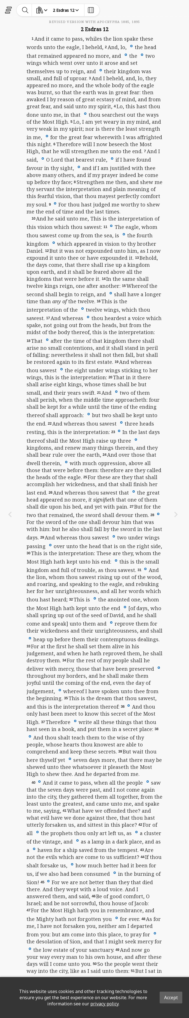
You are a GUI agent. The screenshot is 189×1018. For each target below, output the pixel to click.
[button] (131, 45)
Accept (171, 997)
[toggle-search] (25, 10)
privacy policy (104, 1004)
